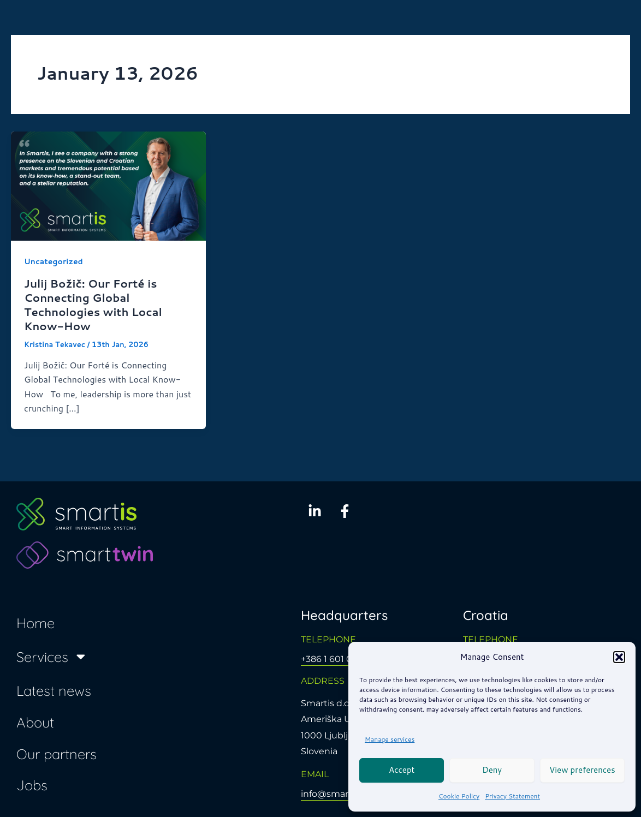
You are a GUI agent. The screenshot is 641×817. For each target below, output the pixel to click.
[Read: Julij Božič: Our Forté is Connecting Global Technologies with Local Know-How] (108, 184)
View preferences (582, 770)
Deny (492, 770)
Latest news (53, 690)
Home (35, 622)
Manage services (389, 739)
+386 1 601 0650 (335, 659)
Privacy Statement (512, 796)
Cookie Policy (458, 796)
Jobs (32, 785)
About (35, 722)
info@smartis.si (334, 794)
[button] (619, 657)
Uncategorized (53, 261)
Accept (401, 770)
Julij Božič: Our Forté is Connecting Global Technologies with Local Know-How (93, 304)
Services (52, 656)
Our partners (56, 753)
